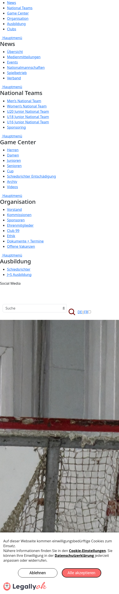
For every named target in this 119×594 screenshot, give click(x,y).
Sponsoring (16, 127)
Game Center (18, 13)
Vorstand (14, 209)
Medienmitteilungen (24, 57)
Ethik (11, 235)
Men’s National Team (24, 100)
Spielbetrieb (17, 72)
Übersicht (15, 51)
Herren (13, 150)
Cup (10, 171)
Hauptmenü (11, 37)
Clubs (11, 29)
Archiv (12, 181)
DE (80, 312)
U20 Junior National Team (28, 111)
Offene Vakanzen (21, 246)
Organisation (17, 18)
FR (86, 312)
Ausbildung (16, 23)
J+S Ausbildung (19, 274)
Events (12, 62)
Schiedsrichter (18, 269)
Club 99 (13, 230)
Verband (14, 78)
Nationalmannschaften (26, 67)
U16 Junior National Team (28, 122)
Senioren (14, 165)
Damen (13, 155)
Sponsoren (16, 220)
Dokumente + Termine (25, 241)
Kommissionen (19, 214)
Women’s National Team (27, 106)
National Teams (19, 7)
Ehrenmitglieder (20, 225)
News (11, 2)
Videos (12, 186)
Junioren (14, 160)
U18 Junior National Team (28, 116)
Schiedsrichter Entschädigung (31, 176)
